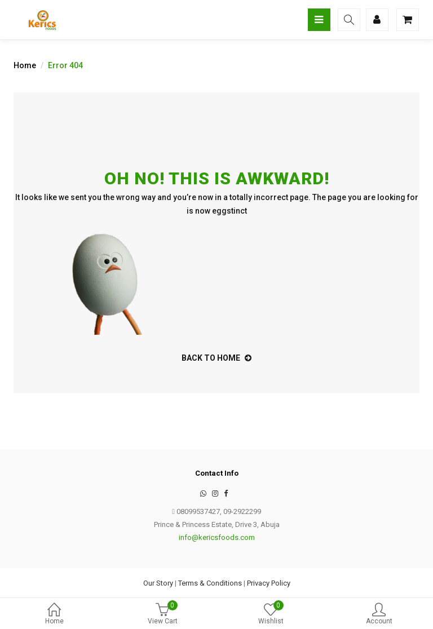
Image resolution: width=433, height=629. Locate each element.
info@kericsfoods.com (217, 537)
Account (379, 614)
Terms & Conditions (210, 583)
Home (54, 614)
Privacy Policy (268, 583)
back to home (216, 357)
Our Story (158, 583)
